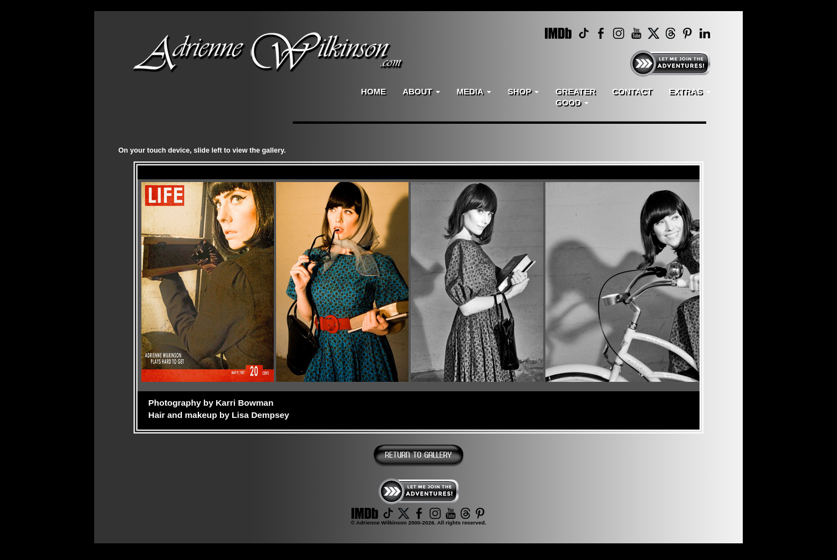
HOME (373, 91)
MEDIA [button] (474, 91)
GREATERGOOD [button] (575, 97)
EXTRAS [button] (689, 91)
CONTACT (632, 91)
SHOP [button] (523, 91)
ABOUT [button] (421, 91)
